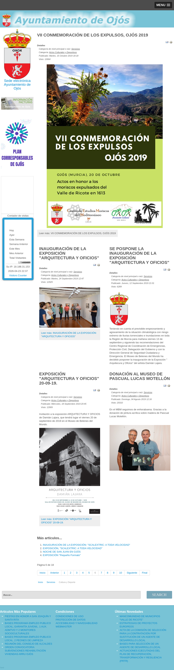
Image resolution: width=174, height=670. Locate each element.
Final (144, 572)
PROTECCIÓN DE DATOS (71, 619)
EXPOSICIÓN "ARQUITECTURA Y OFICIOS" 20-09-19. (69, 379)
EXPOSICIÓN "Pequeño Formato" (62, 555)
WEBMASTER (64, 626)
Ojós (17, 88)
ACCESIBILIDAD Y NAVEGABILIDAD (76, 623)
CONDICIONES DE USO (69, 616)
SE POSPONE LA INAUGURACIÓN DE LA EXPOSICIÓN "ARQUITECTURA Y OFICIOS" (139, 255)
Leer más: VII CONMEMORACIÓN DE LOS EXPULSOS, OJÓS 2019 (77, 233)
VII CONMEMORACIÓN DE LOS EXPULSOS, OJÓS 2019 (92, 35)
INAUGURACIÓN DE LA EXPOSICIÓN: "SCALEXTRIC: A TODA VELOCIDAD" (86, 544)
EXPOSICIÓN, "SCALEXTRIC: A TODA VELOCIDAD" (72, 548)
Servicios (75, 49)
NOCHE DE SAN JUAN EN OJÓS (62, 551)
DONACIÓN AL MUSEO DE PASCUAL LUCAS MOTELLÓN (139, 376)
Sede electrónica (17, 81)
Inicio (42, 572)
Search (159, 595)
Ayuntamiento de (17, 84)
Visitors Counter (18, 275)
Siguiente (132, 572)
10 (120, 572)
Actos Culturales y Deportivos (63, 52)
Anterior (54, 572)
